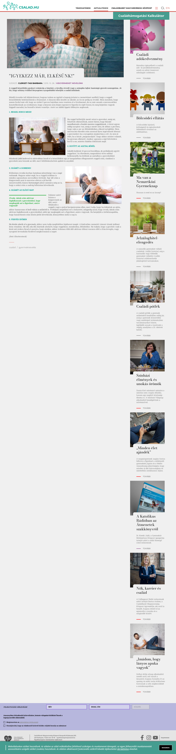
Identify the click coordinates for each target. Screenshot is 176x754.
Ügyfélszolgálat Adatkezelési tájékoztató (48, 740)
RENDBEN (165, 748)
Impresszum (165, 737)
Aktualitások (101, 8)
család (12, 247)
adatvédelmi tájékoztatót (29, 722)
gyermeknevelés (27, 247)
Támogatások (83, 8)
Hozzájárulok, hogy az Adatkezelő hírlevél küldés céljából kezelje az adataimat (36, 726)
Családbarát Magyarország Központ (131, 8)
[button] (156, 8)
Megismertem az (22, 722)
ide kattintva (123, 749)
